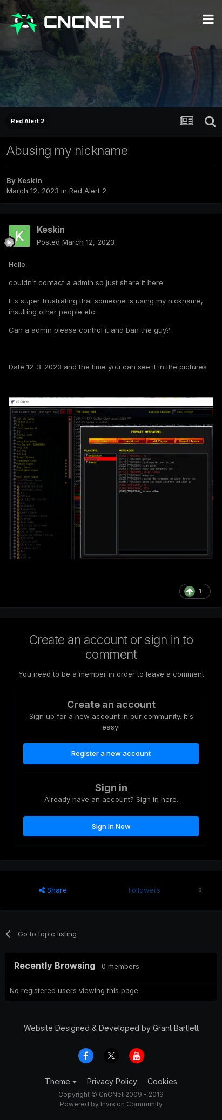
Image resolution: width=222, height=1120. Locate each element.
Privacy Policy (112, 1081)
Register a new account (111, 753)
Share (53, 890)
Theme (61, 1081)
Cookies (162, 1081)
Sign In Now (111, 826)
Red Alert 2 (87, 190)
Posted (76, 242)
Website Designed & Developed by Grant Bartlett (111, 1028)
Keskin (29, 180)
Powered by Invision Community (111, 1104)
